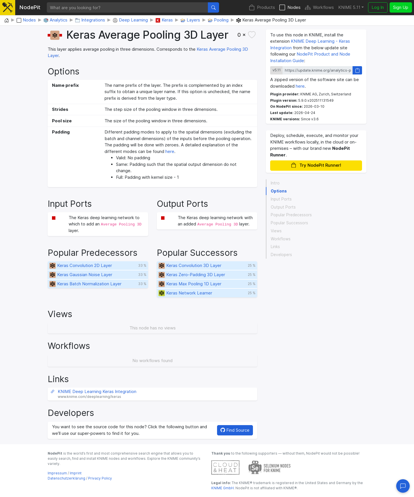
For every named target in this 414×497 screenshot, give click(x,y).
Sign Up (400, 7)
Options (279, 191)
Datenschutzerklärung (66, 478)
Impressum (57, 473)
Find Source (234, 430)
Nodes (290, 7)
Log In (378, 7)
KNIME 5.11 (349, 7)
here (169, 151)
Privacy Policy (100, 478)
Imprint (76, 473)
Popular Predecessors (291, 215)
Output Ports (283, 207)
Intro (275, 183)
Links (275, 246)
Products (262, 7)
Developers (281, 254)
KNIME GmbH (222, 488)
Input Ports (281, 199)
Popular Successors (289, 223)
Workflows (319, 7)
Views (276, 231)
